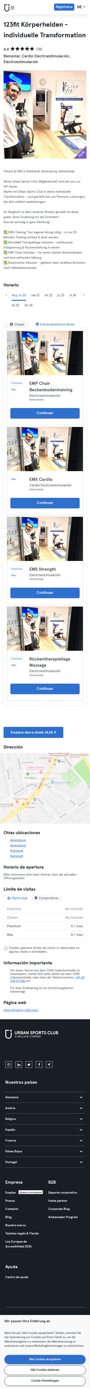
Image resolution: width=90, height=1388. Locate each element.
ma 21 (35, 295)
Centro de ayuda (16, 1277)
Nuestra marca (15, 1225)
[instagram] (8, 1064)
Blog (8, 1217)
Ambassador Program (63, 1217)
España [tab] (43, 1129)
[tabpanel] (45, 922)
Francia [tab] (43, 1140)
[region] (45, 1351)
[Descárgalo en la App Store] (20, 1051)
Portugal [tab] (43, 1162)
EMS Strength (42, 569)
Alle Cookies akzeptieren (45, 1359)
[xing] (49, 1064)
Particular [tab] (17, 898)
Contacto (11, 1209)
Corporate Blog (59, 1209)
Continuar (45, 413)
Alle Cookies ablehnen (45, 1370)
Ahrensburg (18, 840)
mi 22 (48, 295)
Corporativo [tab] (46, 898)
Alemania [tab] (43, 1097)
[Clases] (17, 324)
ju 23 (60, 295)
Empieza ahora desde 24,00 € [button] (33, 732)
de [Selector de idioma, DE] (81, 7)
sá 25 (15, 305)
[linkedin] (18, 1064)
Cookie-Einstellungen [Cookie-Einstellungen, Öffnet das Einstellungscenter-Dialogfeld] (45, 1380)
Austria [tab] (43, 1108)
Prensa (10, 1200)
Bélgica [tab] (43, 1119)
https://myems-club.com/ (21, 1010)
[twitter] (29, 1064)
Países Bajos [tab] (43, 1151)
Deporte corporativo (62, 1192)
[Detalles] (45, 353)
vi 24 (72, 295)
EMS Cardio (40, 479)
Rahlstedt (16, 850)
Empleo (10, 1192)
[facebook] (39, 1064)
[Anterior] (6, 295)
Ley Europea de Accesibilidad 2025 (18, 1244)
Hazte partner (58, 1200)
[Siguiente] (83, 295)
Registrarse (64, 7)
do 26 (28, 305)
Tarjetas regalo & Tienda (22, 1233)
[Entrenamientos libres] (55, 324)
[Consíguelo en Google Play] (52, 1051)
